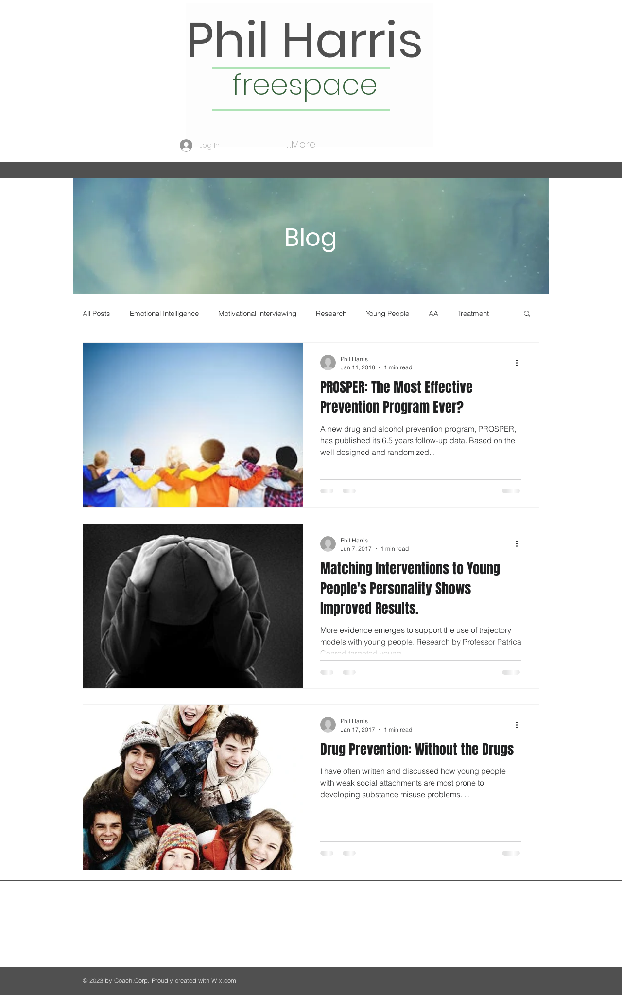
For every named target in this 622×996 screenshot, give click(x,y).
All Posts (96, 313)
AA (433, 313)
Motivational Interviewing (257, 313)
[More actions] (520, 362)
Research (331, 313)
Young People (387, 313)
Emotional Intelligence (164, 313)
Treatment (473, 313)
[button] (527, 314)
